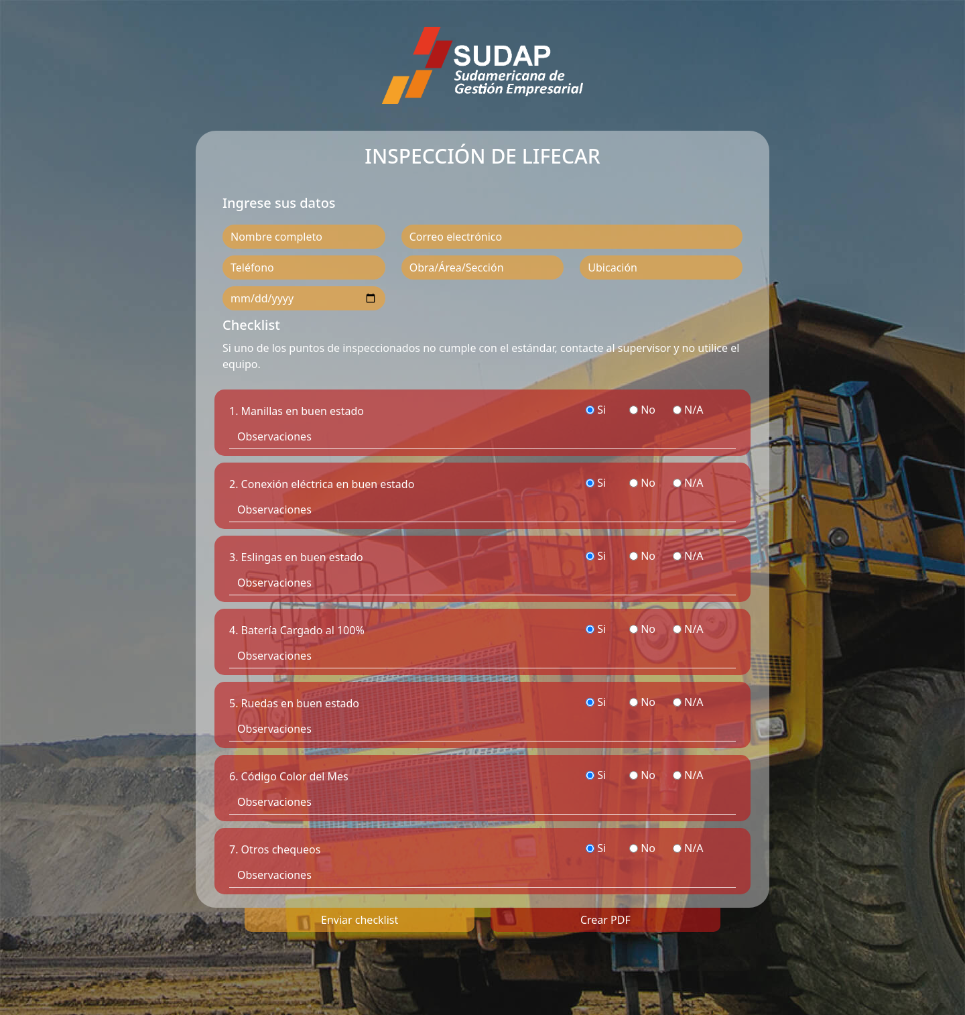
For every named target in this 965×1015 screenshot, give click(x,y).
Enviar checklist (359, 919)
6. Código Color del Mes (288, 776)
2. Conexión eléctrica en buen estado (321, 484)
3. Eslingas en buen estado (296, 557)
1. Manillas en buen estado (296, 411)
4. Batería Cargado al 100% (297, 630)
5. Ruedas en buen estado (294, 703)
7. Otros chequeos (274, 849)
